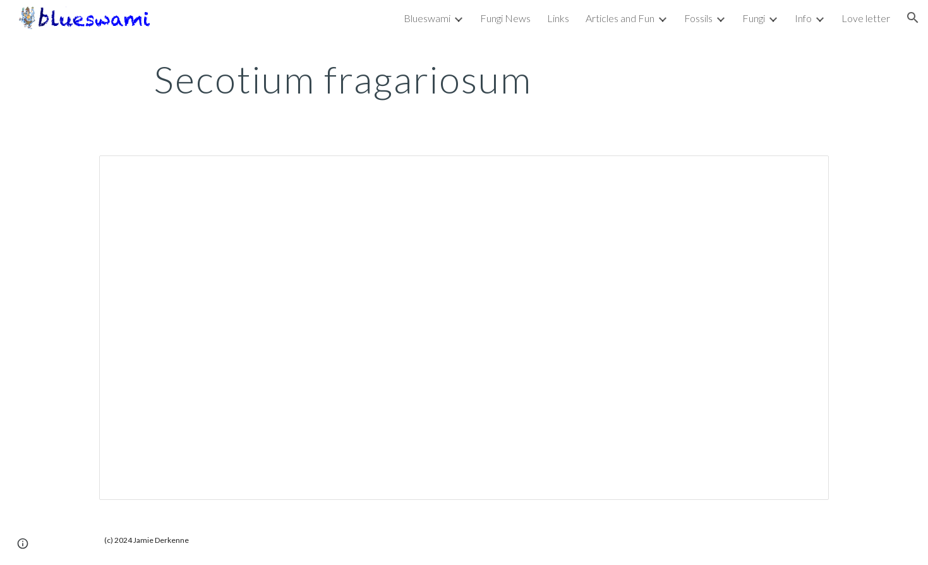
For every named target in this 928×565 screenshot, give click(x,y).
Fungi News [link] (505, 18)
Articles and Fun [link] (620, 18)
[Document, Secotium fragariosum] (463, 327)
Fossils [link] (698, 18)
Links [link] (558, 18)
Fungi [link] (753, 18)
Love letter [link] (865, 18)
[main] (342, 79)
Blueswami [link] (427, 18)
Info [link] (803, 18)
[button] (913, 18)
